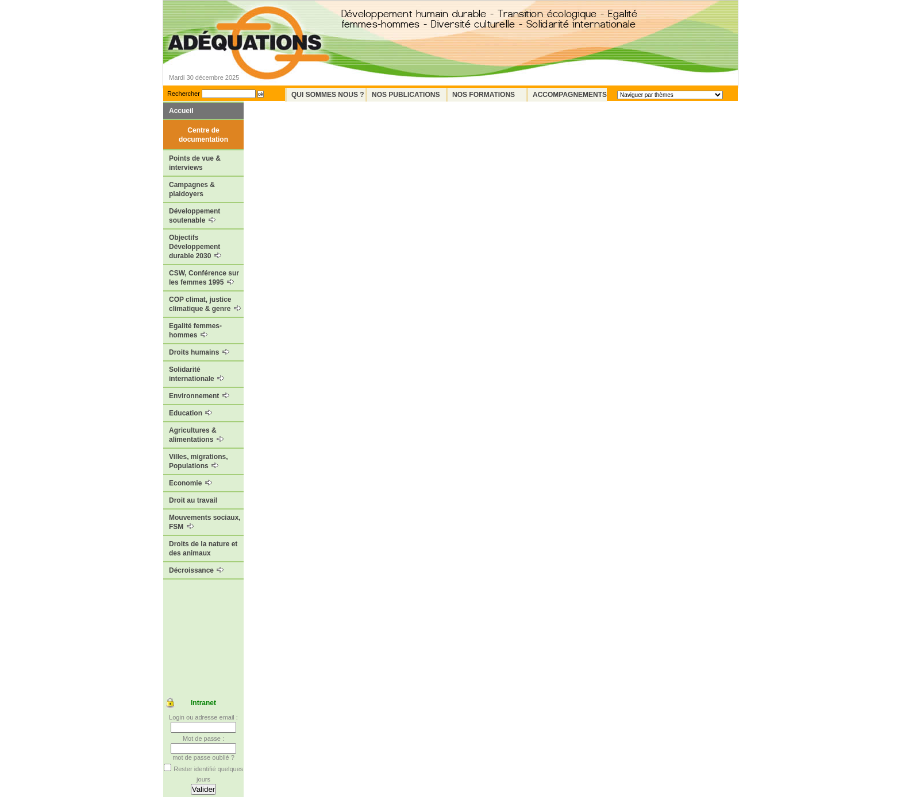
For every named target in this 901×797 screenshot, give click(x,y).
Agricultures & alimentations (196, 435)
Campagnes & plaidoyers (192, 189)
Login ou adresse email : (203, 717)
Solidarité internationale (196, 374)
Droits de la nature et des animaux (203, 548)
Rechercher (183, 93)
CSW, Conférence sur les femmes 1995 (204, 277)
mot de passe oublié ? (203, 757)
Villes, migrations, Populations (198, 461)
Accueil (181, 111)
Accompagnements (570, 95)
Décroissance (196, 570)
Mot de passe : (203, 738)
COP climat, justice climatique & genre (205, 304)
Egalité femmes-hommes (195, 330)
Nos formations (483, 95)
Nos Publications (406, 95)
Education (190, 413)
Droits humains (199, 352)
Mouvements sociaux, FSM (205, 522)
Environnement (199, 396)
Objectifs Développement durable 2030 (195, 247)
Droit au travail (193, 500)
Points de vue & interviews (195, 163)
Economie (190, 483)
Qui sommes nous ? (327, 95)
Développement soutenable (194, 215)
